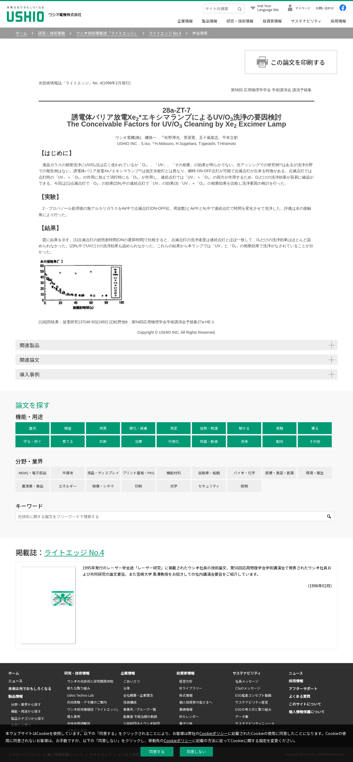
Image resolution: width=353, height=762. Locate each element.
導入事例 (73, 716)
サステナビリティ (306, 21)
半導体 (67, 472)
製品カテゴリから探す (27, 718)
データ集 (241, 716)
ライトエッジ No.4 (74, 552)
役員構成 (130, 702)
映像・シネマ (103, 486)
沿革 (126, 688)
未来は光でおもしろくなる (29, 688)
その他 (314, 441)
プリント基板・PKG (138, 472)
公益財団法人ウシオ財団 (141, 723)
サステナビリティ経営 (251, 702)
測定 (173, 428)
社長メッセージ (246, 681)
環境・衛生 (315, 472)
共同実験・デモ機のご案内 (87, 702)
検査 (67, 428)
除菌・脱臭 (209, 441)
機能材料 (174, 472)
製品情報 (209, 21)
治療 (138, 441)
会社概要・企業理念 (138, 695)
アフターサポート (303, 688)
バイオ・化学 (244, 472)
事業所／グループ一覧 (139, 709)
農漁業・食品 (32, 486)
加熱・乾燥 (209, 428)
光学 (173, 486)
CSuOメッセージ (247, 688)
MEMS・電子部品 (32, 472)
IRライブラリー (190, 688)
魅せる (244, 428)
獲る (315, 428)
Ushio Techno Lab (80, 695)
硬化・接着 (138, 428)
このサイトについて (305, 704)
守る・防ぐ (32, 441)
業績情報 (185, 709)
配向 (279, 441)
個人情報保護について (307, 711)
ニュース (15, 680)
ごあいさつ (131, 681)
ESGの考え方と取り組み (253, 709)
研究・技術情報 (239, 21)
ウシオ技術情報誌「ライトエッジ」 (93, 709)
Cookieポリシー (213, 733)
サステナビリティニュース (254, 723)
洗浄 (244, 441)
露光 (32, 428)
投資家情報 (272, 21)
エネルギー (68, 486)
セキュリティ (209, 486)
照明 (244, 486)
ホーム (13, 673)
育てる (67, 441)
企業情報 (185, 21)
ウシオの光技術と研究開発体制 (90, 681)
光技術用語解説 (78, 723)
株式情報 (185, 695)
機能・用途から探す (26, 711)
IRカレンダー (189, 716)
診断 (103, 441)
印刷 (138, 486)
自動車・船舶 (209, 472)
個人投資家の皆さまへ (195, 702)
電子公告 (185, 723)
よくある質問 (299, 696)
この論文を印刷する (291, 62)
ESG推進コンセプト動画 (253, 695)
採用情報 (338, 21)
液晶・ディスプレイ (103, 472)
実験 (279, 428)
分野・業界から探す (26, 704)
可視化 (173, 441)
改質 (103, 428)
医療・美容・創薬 (279, 472)
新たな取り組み (78, 688)
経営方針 (185, 681)
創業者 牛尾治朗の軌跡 (140, 716)
